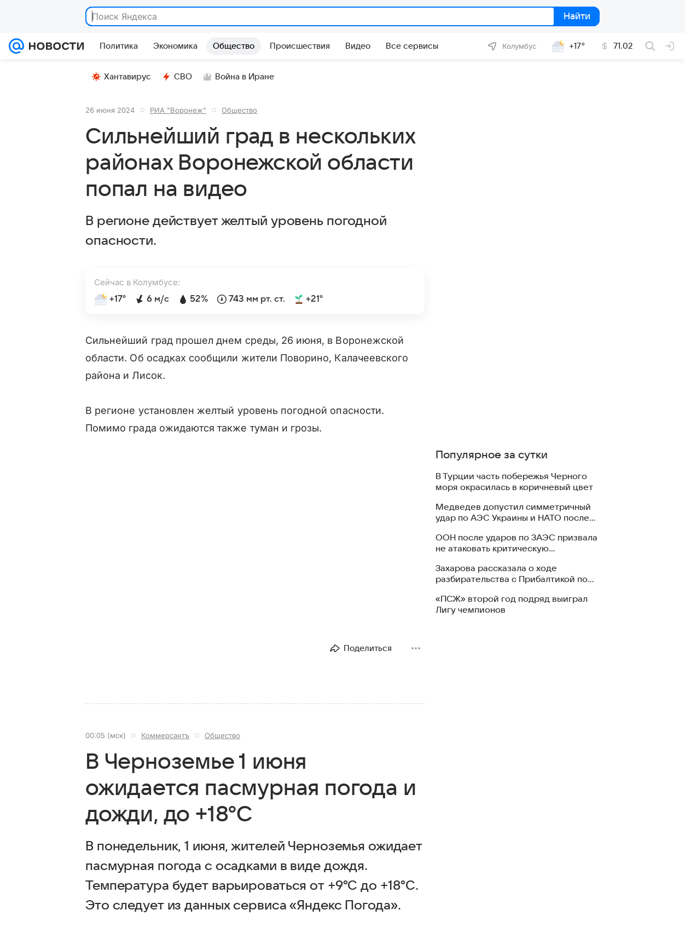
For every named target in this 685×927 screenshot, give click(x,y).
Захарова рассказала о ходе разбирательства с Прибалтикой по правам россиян (512, 574)
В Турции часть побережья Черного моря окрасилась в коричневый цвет (514, 481)
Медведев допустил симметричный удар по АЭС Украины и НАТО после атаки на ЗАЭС (513, 512)
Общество (239, 110)
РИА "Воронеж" (178, 110)
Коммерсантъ (165, 735)
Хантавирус (121, 76)
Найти (575, 17)
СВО (177, 76)
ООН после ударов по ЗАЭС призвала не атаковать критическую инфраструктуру (516, 543)
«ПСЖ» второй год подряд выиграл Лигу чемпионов (512, 604)
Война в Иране (238, 76)
